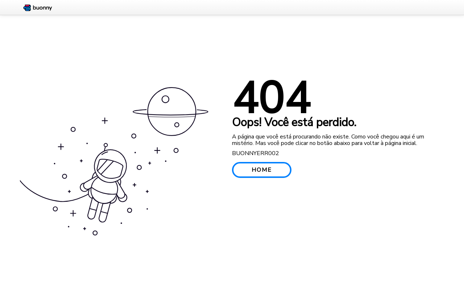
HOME (262, 170)
